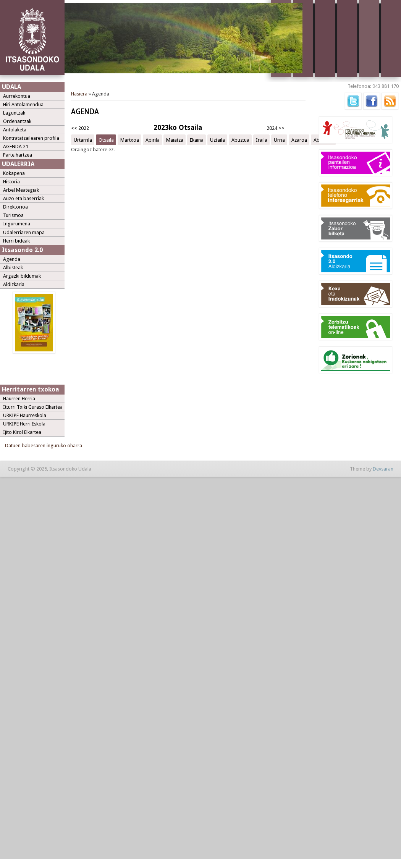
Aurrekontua (16, 96)
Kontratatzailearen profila (31, 138)
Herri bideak (16, 241)
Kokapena (14, 173)
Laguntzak (14, 113)
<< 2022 (80, 128)
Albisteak (13, 267)
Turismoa (13, 215)
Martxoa (129, 139)
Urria (279, 139)
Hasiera (79, 94)
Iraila (261, 139)
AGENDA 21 (15, 146)
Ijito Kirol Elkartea (22, 432)
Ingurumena (16, 223)
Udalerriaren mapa (24, 232)
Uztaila (217, 139)
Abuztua (240, 139)
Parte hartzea (17, 155)
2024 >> (276, 128)
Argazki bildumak (22, 276)
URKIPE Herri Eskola (24, 424)
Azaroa (299, 139)
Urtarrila (83, 139)
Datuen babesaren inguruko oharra (43, 445)
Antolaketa (14, 130)
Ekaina (197, 139)
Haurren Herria (19, 398)
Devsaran (383, 469)
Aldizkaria (13, 284)
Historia (11, 181)
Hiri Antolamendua (23, 104)
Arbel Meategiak (21, 190)
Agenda (11, 259)
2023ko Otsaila (178, 127)
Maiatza (174, 139)
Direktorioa (15, 207)
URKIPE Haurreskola (24, 415)
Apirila (153, 139)
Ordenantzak (17, 121)
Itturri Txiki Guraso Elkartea (33, 407)
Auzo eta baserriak (23, 198)
